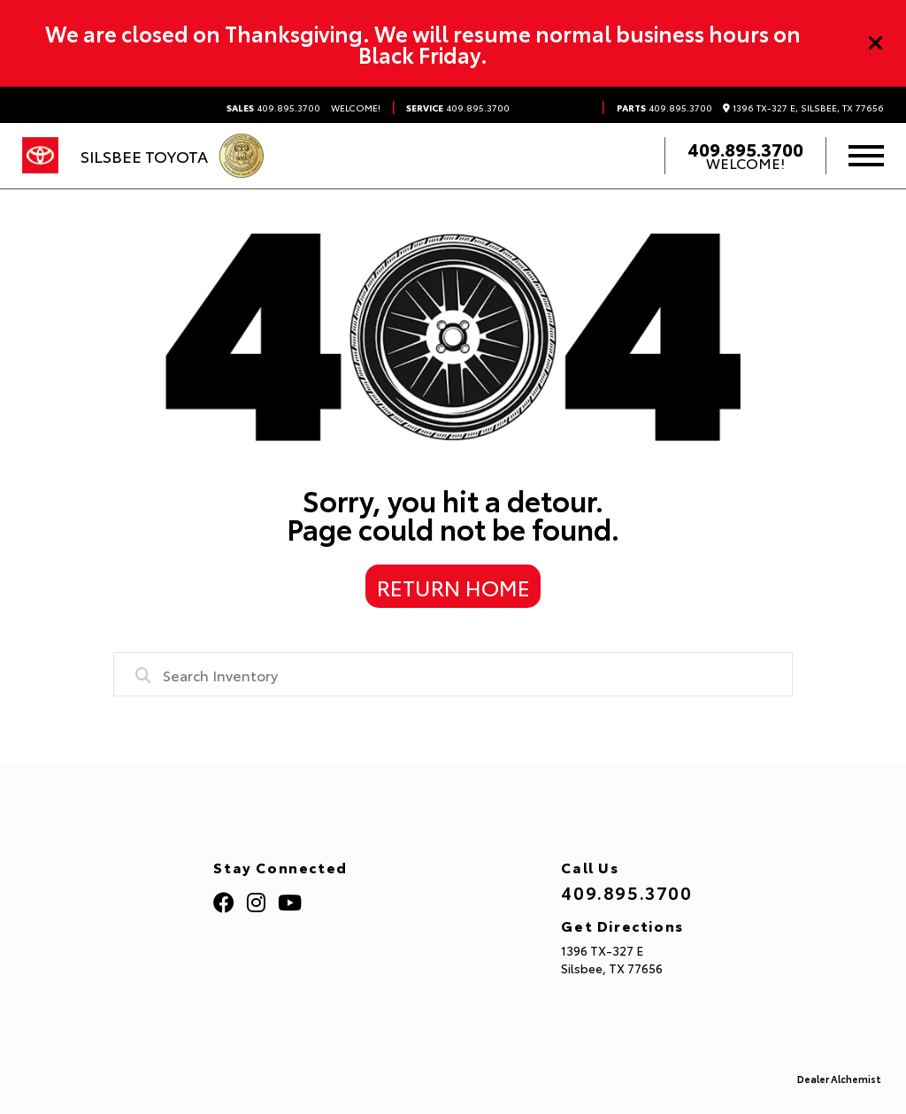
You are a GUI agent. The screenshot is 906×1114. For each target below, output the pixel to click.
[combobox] (453, 674)
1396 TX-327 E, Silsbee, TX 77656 (803, 108)
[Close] (876, 43)
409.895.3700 (273, 108)
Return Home (453, 587)
